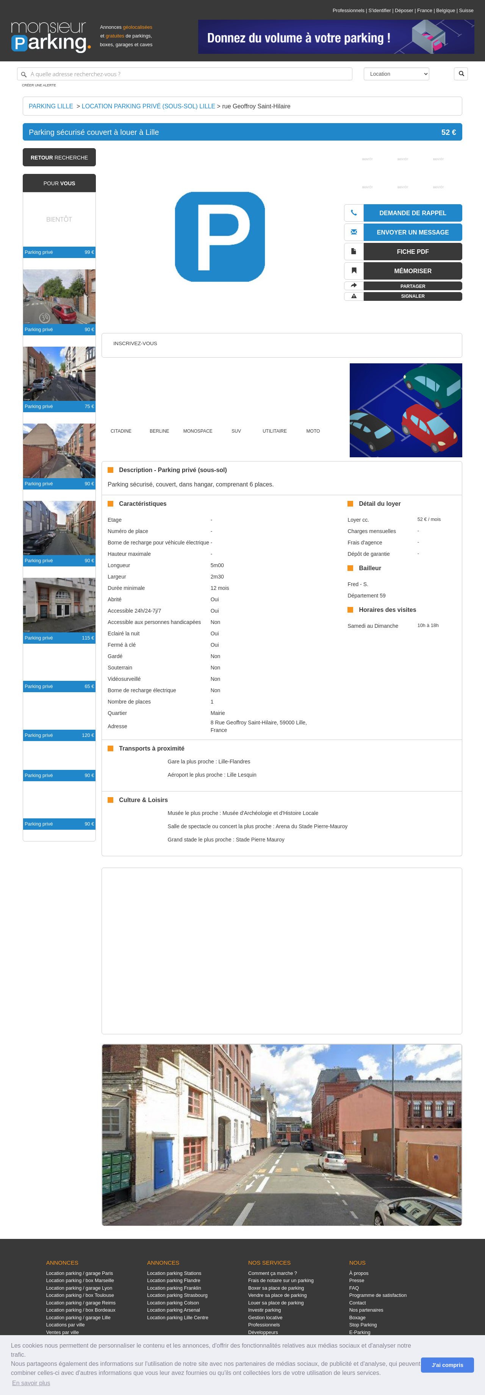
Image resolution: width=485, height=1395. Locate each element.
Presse (357, 1280)
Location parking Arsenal (173, 1310)
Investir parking (264, 1310)
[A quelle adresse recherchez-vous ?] (184, 74)
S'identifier (379, 10)
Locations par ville (65, 1325)
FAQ (354, 1288)
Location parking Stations (174, 1273)
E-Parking (360, 1332)
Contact (357, 1303)
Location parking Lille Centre (177, 1317)
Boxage (357, 1317)
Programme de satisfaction (378, 1295)
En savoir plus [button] (31, 1383)
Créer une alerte (39, 85)
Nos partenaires (366, 1310)
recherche (59, 158)
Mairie (218, 713)
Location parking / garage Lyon (79, 1288)
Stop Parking (363, 1325)
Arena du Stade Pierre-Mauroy (311, 826)
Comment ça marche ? (272, 1273)
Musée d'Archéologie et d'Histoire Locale (270, 813)
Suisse (466, 10)
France (424, 10)
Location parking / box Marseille (80, 1280)
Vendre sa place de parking (277, 1295)
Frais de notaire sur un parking (281, 1280)
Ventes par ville (62, 1332)
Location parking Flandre (173, 1280)
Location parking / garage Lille (78, 1317)
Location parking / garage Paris (79, 1273)
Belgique (445, 10)
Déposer (404, 10)
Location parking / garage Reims (81, 1303)
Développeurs (263, 1332)
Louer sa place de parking (276, 1303)
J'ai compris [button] (447, 1365)
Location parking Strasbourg (177, 1295)
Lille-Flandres (234, 761)
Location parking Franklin (174, 1288)
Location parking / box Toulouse (80, 1295)
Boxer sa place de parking (276, 1288)
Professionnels (349, 10)
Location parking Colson (173, 1303)
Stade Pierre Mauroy (260, 840)
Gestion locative (265, 1317)
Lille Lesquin (242, 775)
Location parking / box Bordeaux (81, 1310)
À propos (359, 1273)
